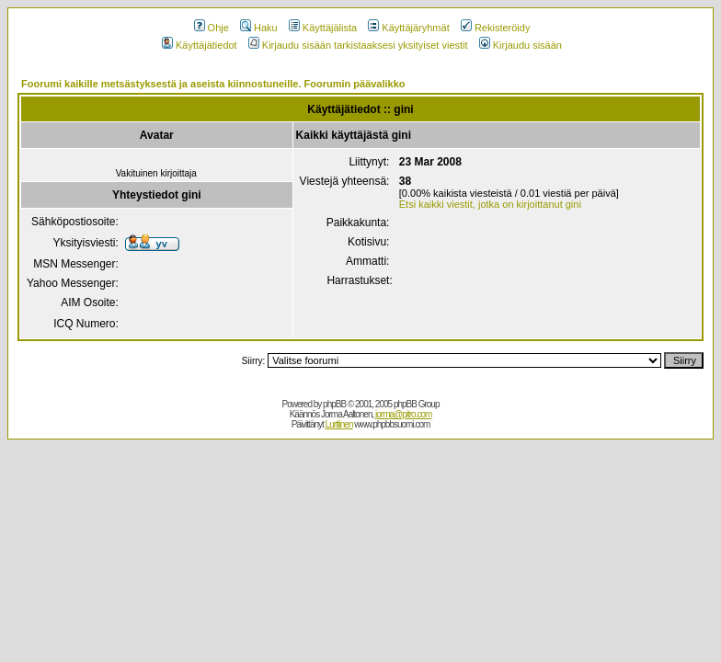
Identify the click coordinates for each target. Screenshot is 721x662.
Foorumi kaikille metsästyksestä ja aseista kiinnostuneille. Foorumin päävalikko (213, 83)
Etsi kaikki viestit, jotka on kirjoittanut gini (490, 204)
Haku (259, 27)
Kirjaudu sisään (520, 45)
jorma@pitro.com (403, 414)
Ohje (211, 27)
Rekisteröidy (496, 27)
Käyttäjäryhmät (408, 27)
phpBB (334, 404)
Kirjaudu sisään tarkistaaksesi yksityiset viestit (358, 45)
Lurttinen (339, 424)
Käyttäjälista (323, 27)
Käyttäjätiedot (199, 45)
